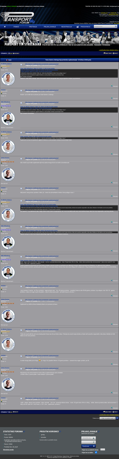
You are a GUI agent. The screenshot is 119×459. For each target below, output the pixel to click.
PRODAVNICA (83, 26)
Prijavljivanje (50, 27)
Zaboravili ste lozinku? (88, 433)
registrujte (114, 13)
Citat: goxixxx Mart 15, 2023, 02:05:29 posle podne (36, 71)
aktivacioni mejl (113, 14)
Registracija (66, 27)
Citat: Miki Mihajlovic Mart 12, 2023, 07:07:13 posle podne (38, 204)
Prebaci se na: (96, 418)
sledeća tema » (114, 50)
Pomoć (16, 27)
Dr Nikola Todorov (6, 63)
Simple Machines (57, 456)
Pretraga (33, 27)
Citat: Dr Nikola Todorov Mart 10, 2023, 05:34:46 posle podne (39, 206)
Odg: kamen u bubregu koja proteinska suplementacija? (42, 64)
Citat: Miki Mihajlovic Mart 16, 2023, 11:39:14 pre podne (37, 68)
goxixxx (3, 90)
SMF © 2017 (50, 456)
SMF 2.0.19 (43, 456)
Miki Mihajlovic (5, 102)
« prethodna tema (104, 50)
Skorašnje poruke (8, 449)
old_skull (116, 23)
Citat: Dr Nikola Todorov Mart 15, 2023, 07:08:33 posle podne (39, 70)
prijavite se (104, 13)
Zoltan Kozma (5, 158)
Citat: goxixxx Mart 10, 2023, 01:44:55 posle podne (35, 260)
